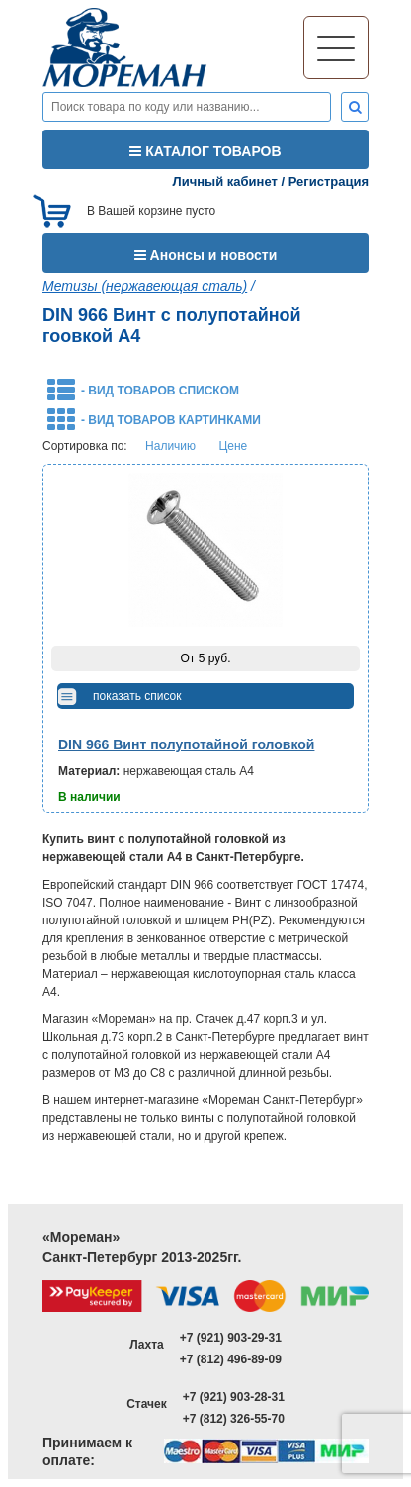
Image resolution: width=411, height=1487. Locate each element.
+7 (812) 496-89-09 (231, 1359)
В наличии (89, 797)
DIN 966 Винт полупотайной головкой (186, 744)
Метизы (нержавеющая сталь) (144, 286)
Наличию (170, 446)
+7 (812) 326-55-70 (234, 1419)
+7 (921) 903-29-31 (231, 1338)
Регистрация (328, 181)
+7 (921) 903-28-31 (234, 1397)
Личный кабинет (225, 181)
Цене (232, 446)
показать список (137, 696)
